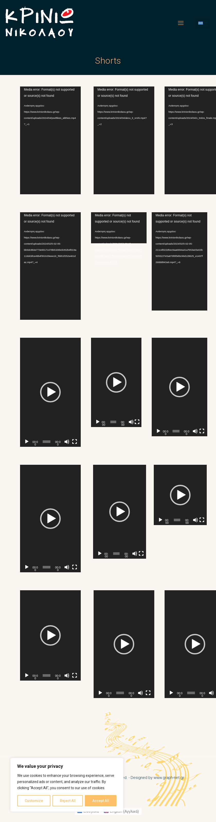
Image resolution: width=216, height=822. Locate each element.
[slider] (46, 441)
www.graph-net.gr (169, 777)
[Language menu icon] (202, 23)
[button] (50, 392)
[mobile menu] (180, 23)
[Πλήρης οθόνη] (74, 441)
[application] (50, 140)
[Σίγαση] (66, 441)
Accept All (100, 801)
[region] (66, 785)
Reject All (68, 801)
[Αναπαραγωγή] (26, 441)
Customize (34, 801)
